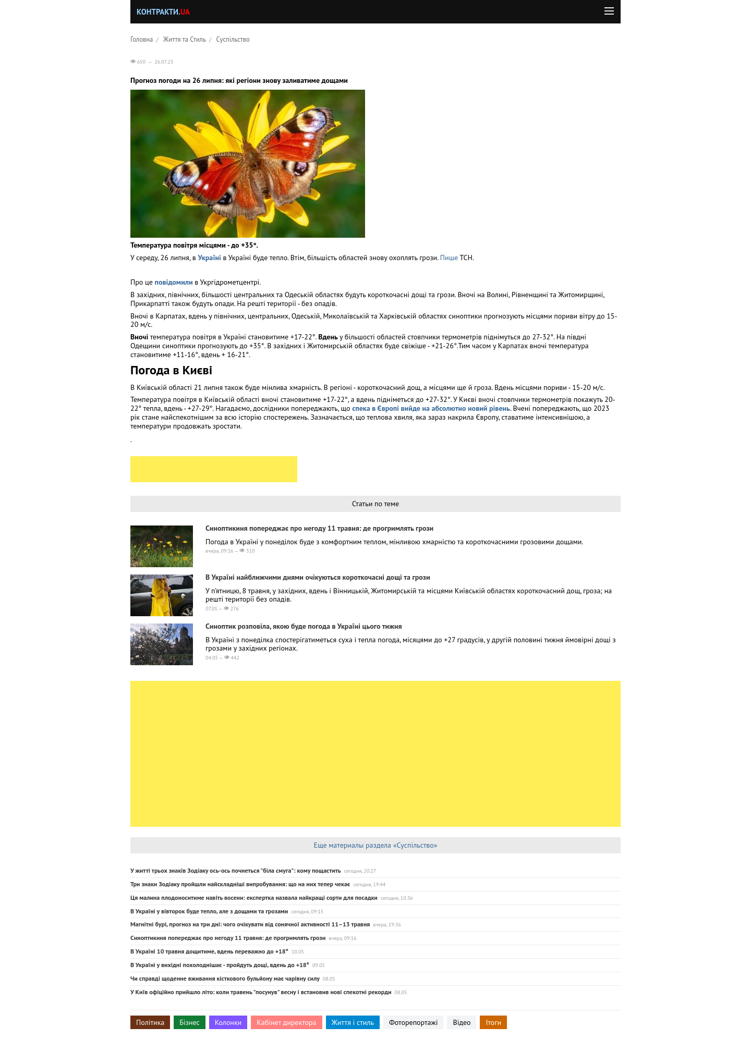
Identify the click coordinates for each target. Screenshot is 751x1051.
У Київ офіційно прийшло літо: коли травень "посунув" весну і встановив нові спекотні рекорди (260, 992)
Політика (150, 1022)
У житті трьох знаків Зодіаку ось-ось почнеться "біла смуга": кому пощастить (235, 870)
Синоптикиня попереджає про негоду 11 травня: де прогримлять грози (319, 528)
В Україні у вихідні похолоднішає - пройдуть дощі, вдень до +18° (219, 965)
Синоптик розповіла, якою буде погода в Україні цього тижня (303, 626)
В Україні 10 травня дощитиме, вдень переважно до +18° (209, 951)
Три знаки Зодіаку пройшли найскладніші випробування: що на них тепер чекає (240, 884)
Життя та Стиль (184, 39)
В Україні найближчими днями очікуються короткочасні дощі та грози (317, 577)
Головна (141, 39)
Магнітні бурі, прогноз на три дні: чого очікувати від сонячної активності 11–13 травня (250, 924)
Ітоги (493, 1022)
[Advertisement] (213, 469)
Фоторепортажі (413, 1022)
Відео (461, 1022)
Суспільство (233, 39)
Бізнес (189, 1022)
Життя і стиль (353, 1022)
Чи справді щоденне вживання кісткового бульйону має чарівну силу (225, 978)
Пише (449, 257)
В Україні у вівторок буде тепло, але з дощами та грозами (209, 911)
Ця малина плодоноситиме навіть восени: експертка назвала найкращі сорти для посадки (254, 897)
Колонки (228, 1022)
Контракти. (163, 12)
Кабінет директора (286, 1022)
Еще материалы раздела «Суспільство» (375, 845)
